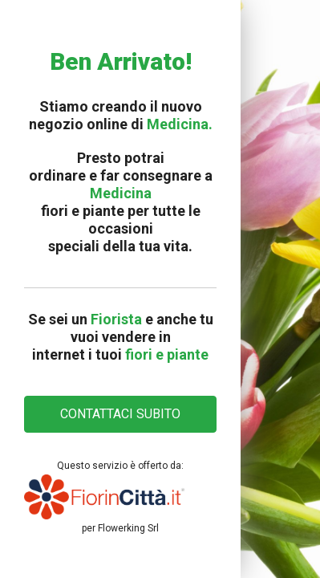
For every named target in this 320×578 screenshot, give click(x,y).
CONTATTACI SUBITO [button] (120, 413)
